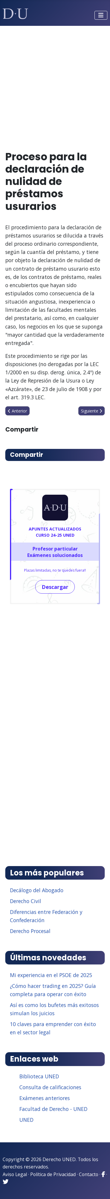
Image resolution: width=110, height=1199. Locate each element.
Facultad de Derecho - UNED (53, 1108)
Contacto (88, 1174)
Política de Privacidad (53, 1174)
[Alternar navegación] (100, 15)
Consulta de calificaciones (50, 1087)
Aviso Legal (15, 1174)
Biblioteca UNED (39, 1076)
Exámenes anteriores (44, 1098)
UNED (26, 1119)
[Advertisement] (55, 86)
